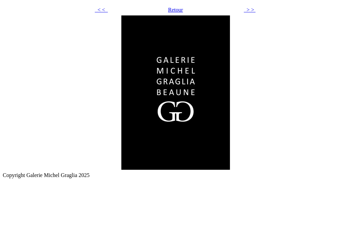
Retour (175, 10)
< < (101, 10)
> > (249, 10)
